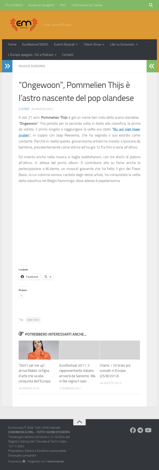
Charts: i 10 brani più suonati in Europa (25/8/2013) (115, 370)
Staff (25, 109)
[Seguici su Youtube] (148, 430)
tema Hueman (56, 461)
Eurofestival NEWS (35, 44)
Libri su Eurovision (122, 44)
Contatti (67, 55)
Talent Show (92, 44)
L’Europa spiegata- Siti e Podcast (30, 55)
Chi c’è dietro (14, 5)
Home (12, 44)
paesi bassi (33, 319)
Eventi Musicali (64, 44)
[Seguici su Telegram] (140, 430)
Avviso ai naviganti (41, 5)
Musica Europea (32, 66)
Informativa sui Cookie (87, 5)
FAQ (63, 5)
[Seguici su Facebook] (133, 430)
